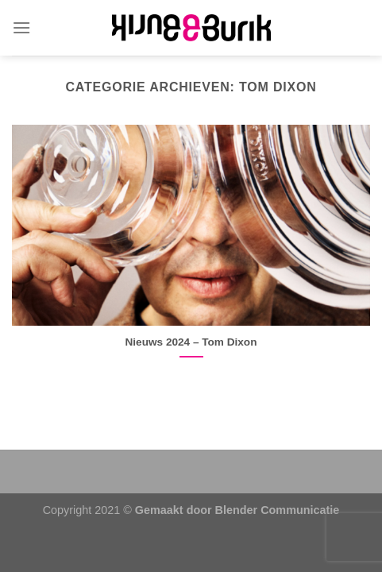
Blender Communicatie (277, 510)
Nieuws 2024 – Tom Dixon (191, 342)
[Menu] (21, 27)
